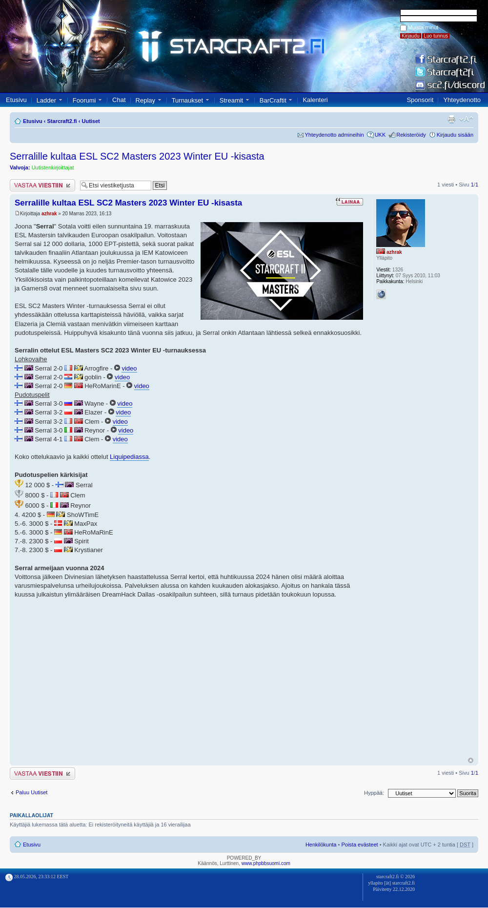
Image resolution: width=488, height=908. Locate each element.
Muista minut (423, 27)
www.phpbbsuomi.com (266, 863)
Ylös (470, 760)
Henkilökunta (321, 844)
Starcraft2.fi (62, 121)
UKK (380, 135)
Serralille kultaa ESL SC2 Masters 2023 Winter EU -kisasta (137, 156)
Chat (118, 99)
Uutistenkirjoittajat (53, 167)
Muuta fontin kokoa (466, 119)
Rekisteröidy (411, 135)
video (129, 368)
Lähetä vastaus (42, 185)
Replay (145, 100)
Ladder (46, 100)
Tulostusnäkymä (451, 119)
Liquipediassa (129, 456)
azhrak (49, 213)
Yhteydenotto (462, 99)
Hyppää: (374, 793)
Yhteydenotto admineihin (334, 135)
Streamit (231, 100)
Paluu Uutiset (31, 792)
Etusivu (16, 99)
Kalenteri (315, 99)
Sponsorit (420, 99)
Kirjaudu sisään (455, 135)
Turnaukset (187, 100)
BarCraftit (273, 100)
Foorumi (84, 100)
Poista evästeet (359, 844)
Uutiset (90, 121)
